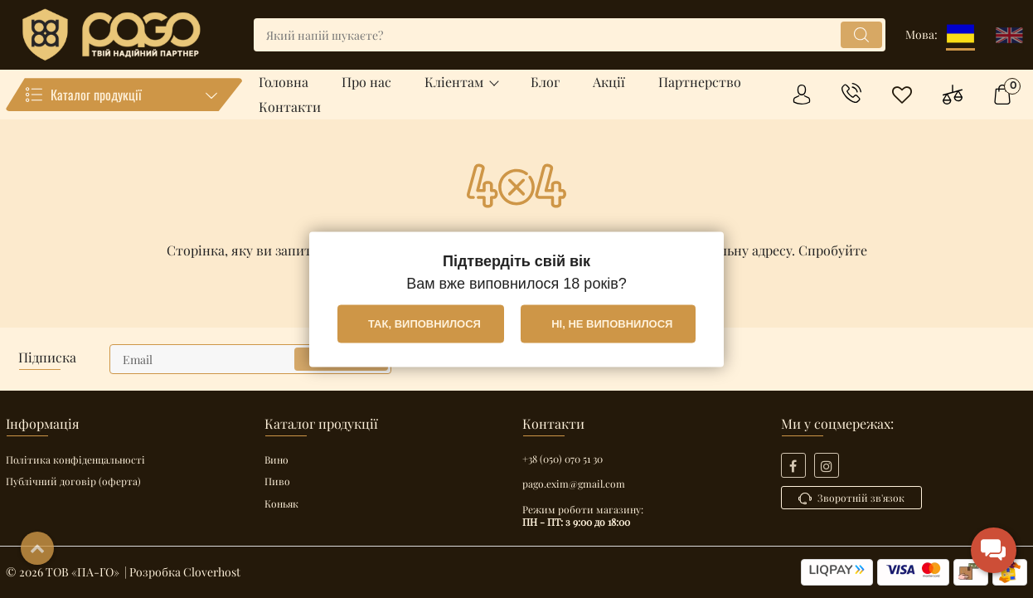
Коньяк (281, 503)
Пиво (277, 481)
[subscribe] (250, 359)
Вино (276, 459)
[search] (569, 34)
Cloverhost (211, 572)
